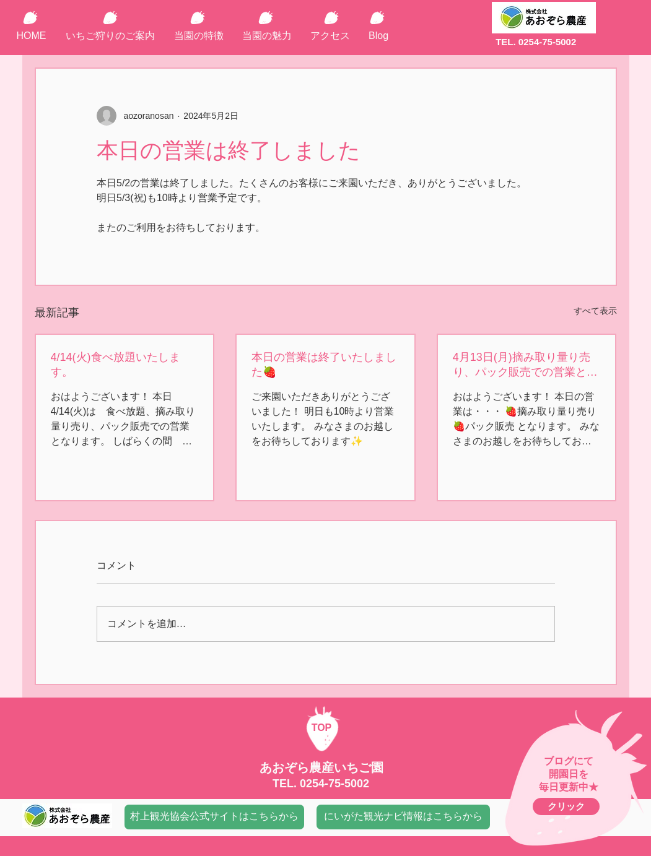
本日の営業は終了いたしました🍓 (323, 364)
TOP (322, 727)
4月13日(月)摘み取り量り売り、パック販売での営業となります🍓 (525, 365)
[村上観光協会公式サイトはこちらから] (214, 817)
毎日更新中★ (568, 787)
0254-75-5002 (334, 783)
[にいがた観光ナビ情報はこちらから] (403, 817)
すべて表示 (595, 311)
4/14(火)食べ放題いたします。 (115, 364)
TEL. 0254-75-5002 (536, 42)
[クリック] (566, 806)
